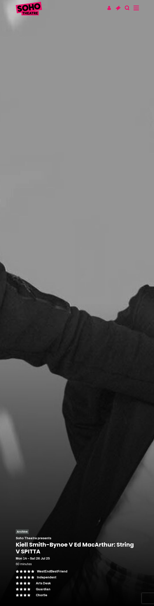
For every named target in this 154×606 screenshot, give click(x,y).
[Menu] (136, 8)
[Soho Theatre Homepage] (29, 9)
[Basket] (118, 8)
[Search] (127, 8)
